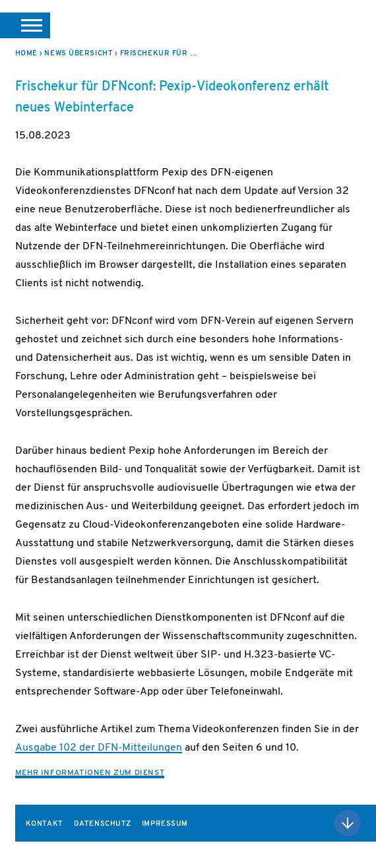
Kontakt (44, 824)
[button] (25, 25)
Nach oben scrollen (347, 823)
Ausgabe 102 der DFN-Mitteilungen (98, 748)
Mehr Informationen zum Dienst (89, 773)
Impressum (165, 824)
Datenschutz (102, 824)
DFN (345, 25)
